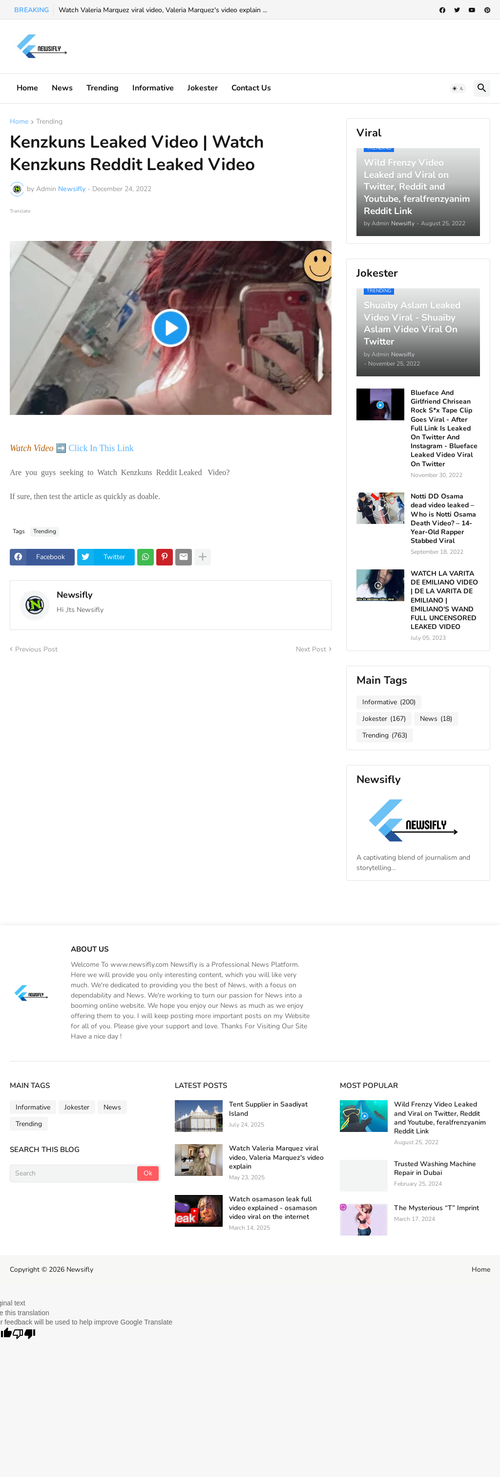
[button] (458, 88)
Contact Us (251, 88)
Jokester (203, 88)
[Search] (74, 1173)
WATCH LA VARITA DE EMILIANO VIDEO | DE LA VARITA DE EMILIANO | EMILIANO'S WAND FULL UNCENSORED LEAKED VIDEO (444, 600)
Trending (102, 88)
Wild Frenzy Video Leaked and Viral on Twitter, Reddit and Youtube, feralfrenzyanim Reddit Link (440, 1118)
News (62, 88)
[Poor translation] (24, 1334)
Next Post (311, 649)
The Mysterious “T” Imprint (436, 1208)
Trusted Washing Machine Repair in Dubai (435, 1168)
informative (153, 88)
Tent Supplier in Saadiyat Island (268, 1109)
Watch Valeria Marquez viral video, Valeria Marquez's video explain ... (163, 10)
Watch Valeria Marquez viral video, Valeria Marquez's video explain (276, 1157)
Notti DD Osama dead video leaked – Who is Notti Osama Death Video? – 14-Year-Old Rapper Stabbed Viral (443, 518)
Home (27, 88)
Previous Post (36, 649)
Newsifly (74, 595)
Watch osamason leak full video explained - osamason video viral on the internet (273, 1208)
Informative (389, 702)
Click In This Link (102, 448)
